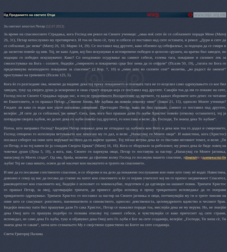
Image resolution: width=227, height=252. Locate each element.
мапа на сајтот (214, 157)
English (191, 157)
